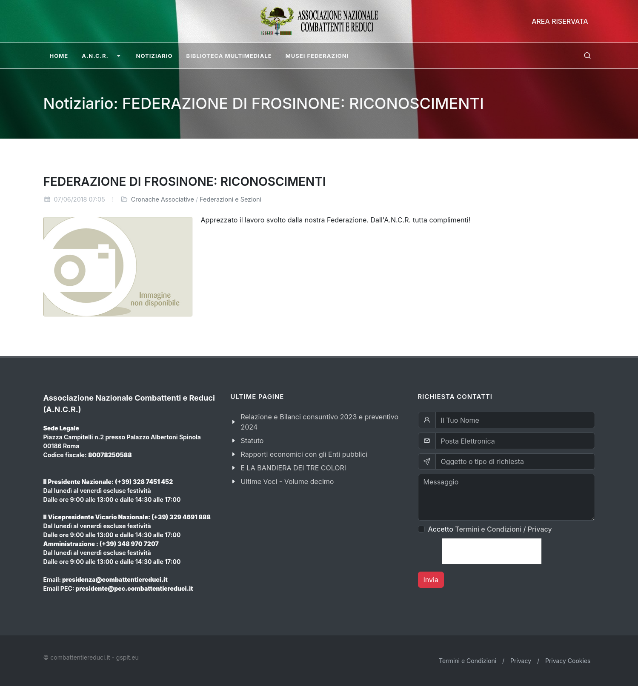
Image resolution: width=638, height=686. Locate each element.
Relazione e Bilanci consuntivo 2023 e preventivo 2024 (320, 422)
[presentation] (491, 551)
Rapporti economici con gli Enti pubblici (304, 454)
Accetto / (490, 529)
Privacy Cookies (568, 660)
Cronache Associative (162, 199)
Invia (430, 579)
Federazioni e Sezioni (230, 199)
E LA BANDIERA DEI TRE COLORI (293, 468)
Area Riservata (560, 21)
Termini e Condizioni (488, 529)
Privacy (540, 529)
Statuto (252, 440)
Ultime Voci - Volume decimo (287, 481)
